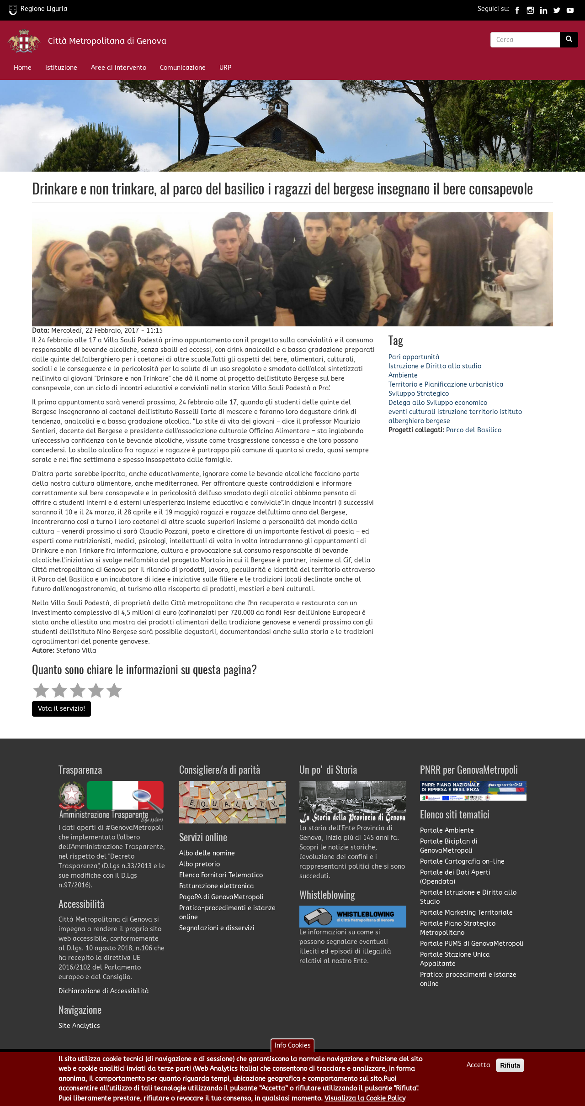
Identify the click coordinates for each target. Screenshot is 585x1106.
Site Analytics (79, 1026)
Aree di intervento (118, 68)
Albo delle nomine (207, 853)
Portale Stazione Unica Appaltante (455, 959)
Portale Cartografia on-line (462, 861)
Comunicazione (183, 68)
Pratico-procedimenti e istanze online (227, 912)
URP (225, 68)
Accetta (478, 1069)
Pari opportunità (414, 357)
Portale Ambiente (447, 830)
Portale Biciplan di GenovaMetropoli (449, 846)
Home (23, 68)
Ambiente (403, 375)
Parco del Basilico (473, 430)
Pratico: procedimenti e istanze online (468, 979)
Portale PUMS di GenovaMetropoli (472, 944)
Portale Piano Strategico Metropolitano (457, 928)
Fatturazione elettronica (216, 886)
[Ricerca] (569, 39)
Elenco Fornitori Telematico (221, 875)
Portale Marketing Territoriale (466, 913)
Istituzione (61, 68)
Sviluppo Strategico (418, 394)
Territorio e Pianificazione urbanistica (446, 384)
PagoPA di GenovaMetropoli (221, 897)
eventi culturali (412, 412)
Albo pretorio (199, 864)
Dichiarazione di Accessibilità (103, 991)
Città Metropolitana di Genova (107, 41)
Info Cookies (293, 1049)
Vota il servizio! (61, 709)
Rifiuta (510, 1069)
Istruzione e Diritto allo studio (434, 366)
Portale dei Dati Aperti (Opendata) (455, 877)
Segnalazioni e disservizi (217, 928)
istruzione (452, 412)
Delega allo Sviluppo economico (437, 403)
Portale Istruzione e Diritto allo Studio (468, 897)
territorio (483, 412)
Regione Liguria (38, 9)
